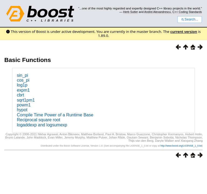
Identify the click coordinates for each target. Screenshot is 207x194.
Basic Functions (27, 60)
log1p (22, 85)
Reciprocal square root (38, 119)
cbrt (20, 95)
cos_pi (23, 80)
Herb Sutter (130, 11)
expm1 (23, 90)
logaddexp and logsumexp (42, 125)
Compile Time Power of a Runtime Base (55, 115)
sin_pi (22, 75)
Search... (189, 19)
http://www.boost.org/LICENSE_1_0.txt (181, 145)
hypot (22, 110)
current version (183, 31)
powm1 (24, 105)
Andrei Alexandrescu (157, 11)
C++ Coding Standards (187, 11)
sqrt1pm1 (26, 100)
